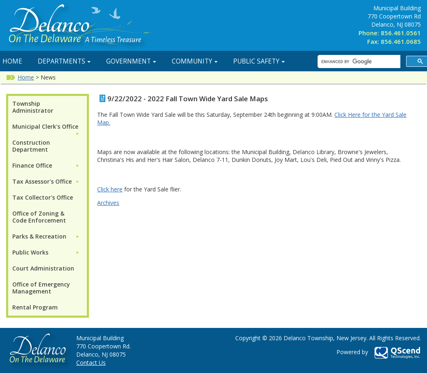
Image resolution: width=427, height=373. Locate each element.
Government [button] (131, 61)
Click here (110, 189)
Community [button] (195, 61)
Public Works (30, 252)
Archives (108, 203)
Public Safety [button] (259, 61)
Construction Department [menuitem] (31, 146)
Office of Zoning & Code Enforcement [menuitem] (39, 216)
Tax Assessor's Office (42, 181)
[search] (358, 62)
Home (26, 77)
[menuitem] (46, 126)
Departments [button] (64, 61)
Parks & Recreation (39, 236)
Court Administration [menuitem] (43, 268)
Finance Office (32, 165)
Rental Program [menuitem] (35, 307)
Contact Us (91, 362)
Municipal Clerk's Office (45, 126)
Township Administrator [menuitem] (32, 107)
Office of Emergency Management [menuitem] (41, 287)
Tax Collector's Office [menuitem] (42, 197)
